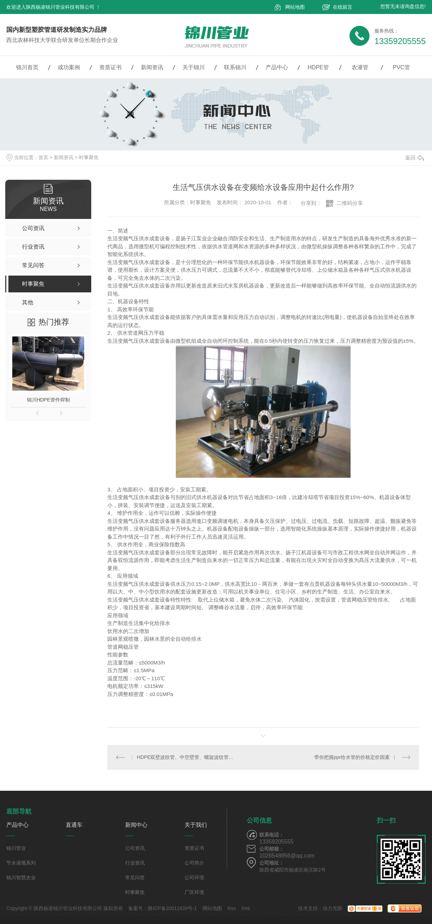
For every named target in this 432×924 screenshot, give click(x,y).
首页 (43, 157)
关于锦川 (193, 67)
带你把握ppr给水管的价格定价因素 (352, 757)
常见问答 (135, 877)
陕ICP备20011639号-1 (172, 908)
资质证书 (110, 67)
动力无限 (332, 908)
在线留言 (342, 7)
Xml (245, 908)
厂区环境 (194, 892)
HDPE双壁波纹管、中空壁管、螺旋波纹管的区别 (185, 757)
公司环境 (194, 877)
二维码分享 (350, 203)
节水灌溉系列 (21, 863)
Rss (232, 908)
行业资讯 (135, 863)
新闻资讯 (152, 67)
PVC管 (401, 67)
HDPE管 (318, 67)
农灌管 (360, 67)
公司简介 (194, 863)
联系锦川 (235, 67)
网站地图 (295, 7)
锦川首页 (27, 67)
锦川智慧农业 (21, 877)
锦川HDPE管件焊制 (48, 400)
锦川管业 (16, 848)
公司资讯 (135, 848)
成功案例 (69, 67)
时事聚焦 (89, 157)
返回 (414, 158)
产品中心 (277, 67)
